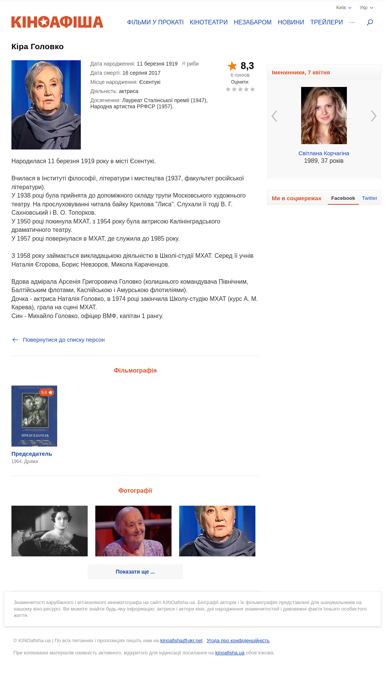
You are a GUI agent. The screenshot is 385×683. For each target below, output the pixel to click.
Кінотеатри (209, 22)
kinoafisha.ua (230, 653)
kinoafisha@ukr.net (181, 640)
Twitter (369, 198)
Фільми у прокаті (155, 22)
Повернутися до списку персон (58, 340)
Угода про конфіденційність (238, 640)
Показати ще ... (135, 572)
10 (252, 89)
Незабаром (253, 22)
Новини (291, 22)
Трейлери (326, 22)
